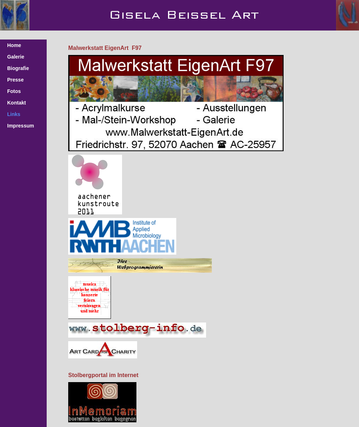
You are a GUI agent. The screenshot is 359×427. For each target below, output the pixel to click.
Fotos (14, 91)
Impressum (20, 126)
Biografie (18, 68)
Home (14, 45)
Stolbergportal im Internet (103, 375)
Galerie (15, 57)
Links (13, 114)
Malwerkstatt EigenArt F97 (105, 48)
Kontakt (16, 103)
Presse (15, 80)
